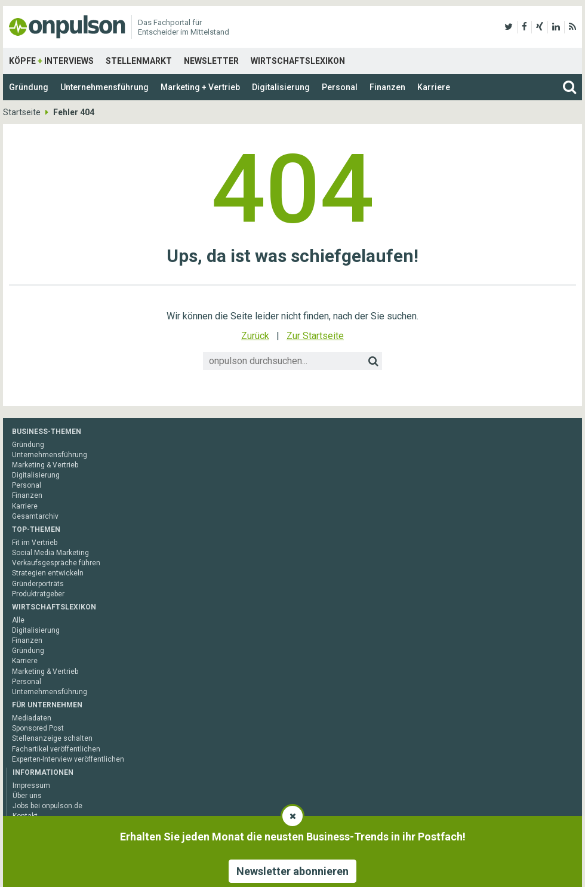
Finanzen (387, 87)
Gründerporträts (38, 584)
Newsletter (211, 61)
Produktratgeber (38, 594)
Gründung (28, 87)
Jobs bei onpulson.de (47, 806)
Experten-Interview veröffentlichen (68, 759)
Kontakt (25, 816)
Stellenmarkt (139, 61)
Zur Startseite (315, 335)
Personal (340, 87)
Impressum (31, 785)
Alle (18, 620)
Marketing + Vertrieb (200, 87)
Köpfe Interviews (51, 61)
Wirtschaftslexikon (298, 61)
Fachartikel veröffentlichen (56, 749)
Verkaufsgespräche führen (56, 563)
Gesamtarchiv (35, 516)
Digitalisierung (281, 87)
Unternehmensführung (104, 87)
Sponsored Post (38, 728)
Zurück (255, 335)
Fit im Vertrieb (34, 542)
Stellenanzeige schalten (52, 738)
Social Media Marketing (50, 553)
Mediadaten (31, 718)
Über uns (27, 795)
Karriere (433, 87)
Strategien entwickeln (48, 573)
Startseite (22, 112)
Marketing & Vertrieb (45, 465)
